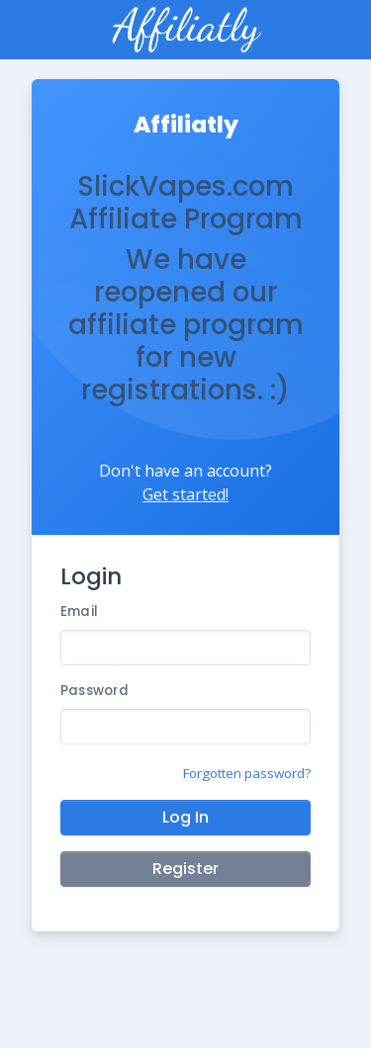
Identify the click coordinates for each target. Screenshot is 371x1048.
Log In (185, 817)
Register (185, 868)
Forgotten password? (247, 773)
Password (94, 690)
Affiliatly (186, 124)
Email (79, 611)
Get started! (185, 494)
